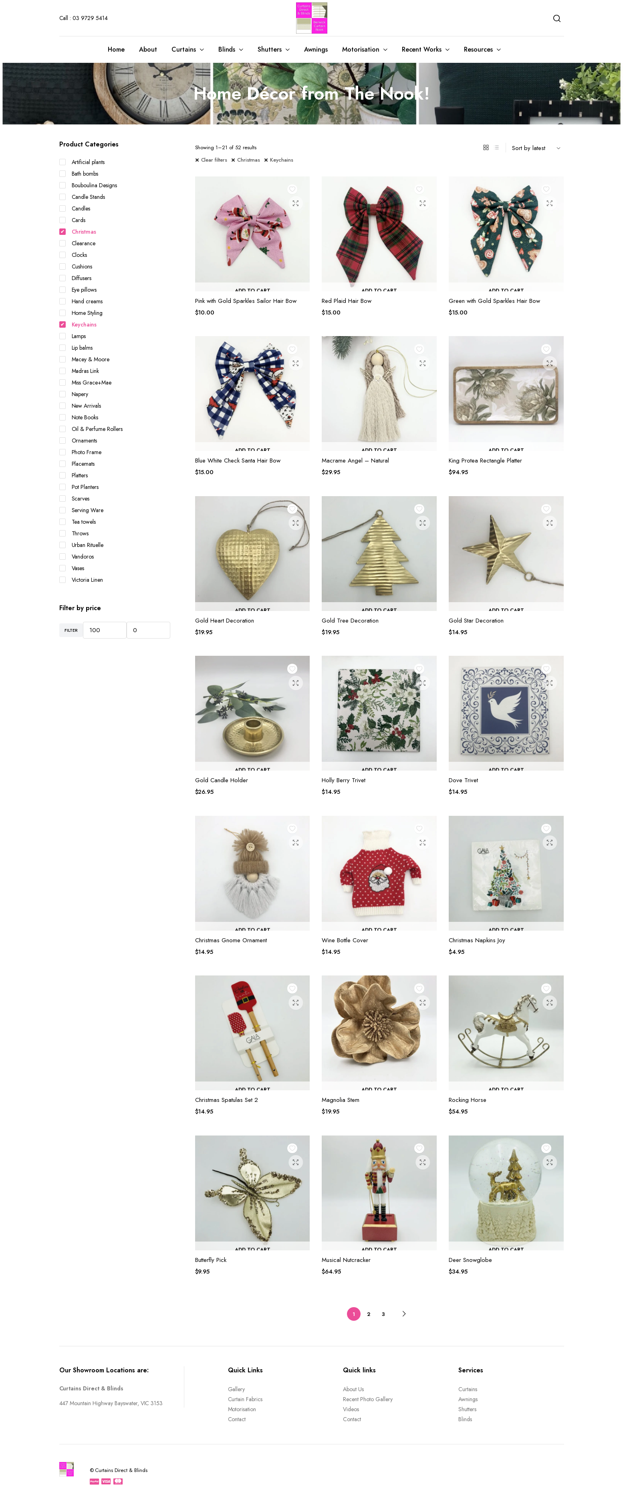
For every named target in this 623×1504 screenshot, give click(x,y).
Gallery (236, 1389)
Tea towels (77, 522)
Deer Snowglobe (470, 1260)
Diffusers (75, 278)
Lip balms (76, 348)
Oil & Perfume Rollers (91, 429)
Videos (351, 1409)
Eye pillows (78, 290)
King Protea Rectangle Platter (485, 460)
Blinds (227, 49)
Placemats (77, 464)
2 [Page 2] (368, 1314)
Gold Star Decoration (476, 620)
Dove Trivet (463, 780)
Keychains (281, 160)
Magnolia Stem (340, 1099)
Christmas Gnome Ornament (231, 940)
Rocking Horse (467, 1099)
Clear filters (214, 160)
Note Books (79, 417)
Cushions (76, 266)
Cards (72, 220)
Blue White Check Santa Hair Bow (237, 460)
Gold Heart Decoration (224, 620)
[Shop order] (538, 147)
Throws (74, 533)
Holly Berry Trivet (343, 780)
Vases (72, 568)
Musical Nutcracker (346, 1260)
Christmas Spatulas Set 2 (226, 1099)
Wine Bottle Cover (345, 940)
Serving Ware (81, 510)
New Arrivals (80, 406)
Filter (71, 630)
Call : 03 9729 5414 (83, 18)
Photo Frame (80, 452)
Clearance (77, 243)
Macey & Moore (84, 359)
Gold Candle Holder (221, 780)
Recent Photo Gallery (367, 1399)
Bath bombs (79, 174)
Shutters (270, 49)
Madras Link (79, 371)
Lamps (72, 336)
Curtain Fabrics (245, 1399)
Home (116, 49)
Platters (73, 475)
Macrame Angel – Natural (355, 460)
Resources (478, 49)
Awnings (316, 49)
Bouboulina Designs (88, 185)
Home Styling (81, 313)
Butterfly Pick (210, 1260)
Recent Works (422, 49)
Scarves (74, 499)
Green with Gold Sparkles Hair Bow (494, 300)
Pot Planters (79, 487)
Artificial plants (82, 162)
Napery (74, 394)
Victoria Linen (81, 580)
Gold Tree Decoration (350, 620)
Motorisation (360, 49)
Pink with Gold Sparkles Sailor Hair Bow (245, 300)
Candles (75, 208)
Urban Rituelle (81, 545)
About (148, 49)
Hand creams (81, 301)
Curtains (183, 49)
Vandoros (76, 557)
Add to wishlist (295, 191)
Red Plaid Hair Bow (346, 300)
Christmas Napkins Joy (477, 940)
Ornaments (78, 441)
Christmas (248, 160)
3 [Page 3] (383, 1314)
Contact (237, 1419)
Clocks (73, 255)
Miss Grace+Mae (85, 383)
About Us (353, 1389)
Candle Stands (82, 197)
